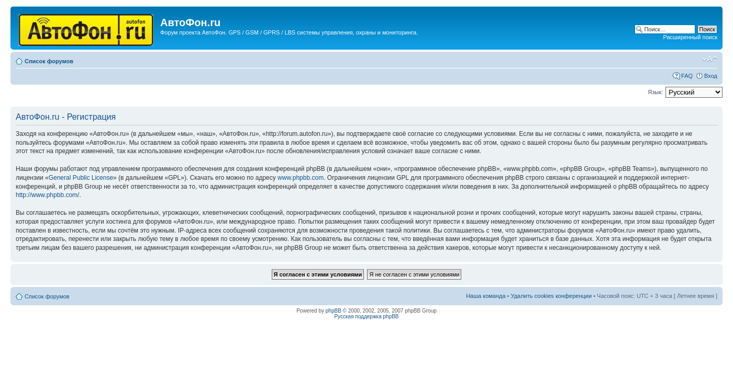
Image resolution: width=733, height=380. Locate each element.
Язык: (655, 92)
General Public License (81, 177)
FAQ (687, 76)
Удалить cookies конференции (551, 296)
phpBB (333, 311)
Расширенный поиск (690, 37)
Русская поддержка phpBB (366, 316)
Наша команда (485, 296)
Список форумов (49, 61)
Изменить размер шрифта (709, 59)
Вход (710, 76)
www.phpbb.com (300, 177)
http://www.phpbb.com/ (47, 195)
